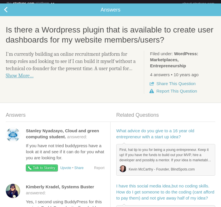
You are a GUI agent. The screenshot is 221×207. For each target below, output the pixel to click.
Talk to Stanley (44, 171)
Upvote (65, 171)
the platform (31, 3)
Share (175, 87)
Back (11, 13)
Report (176, 94)
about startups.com (198, 4)
